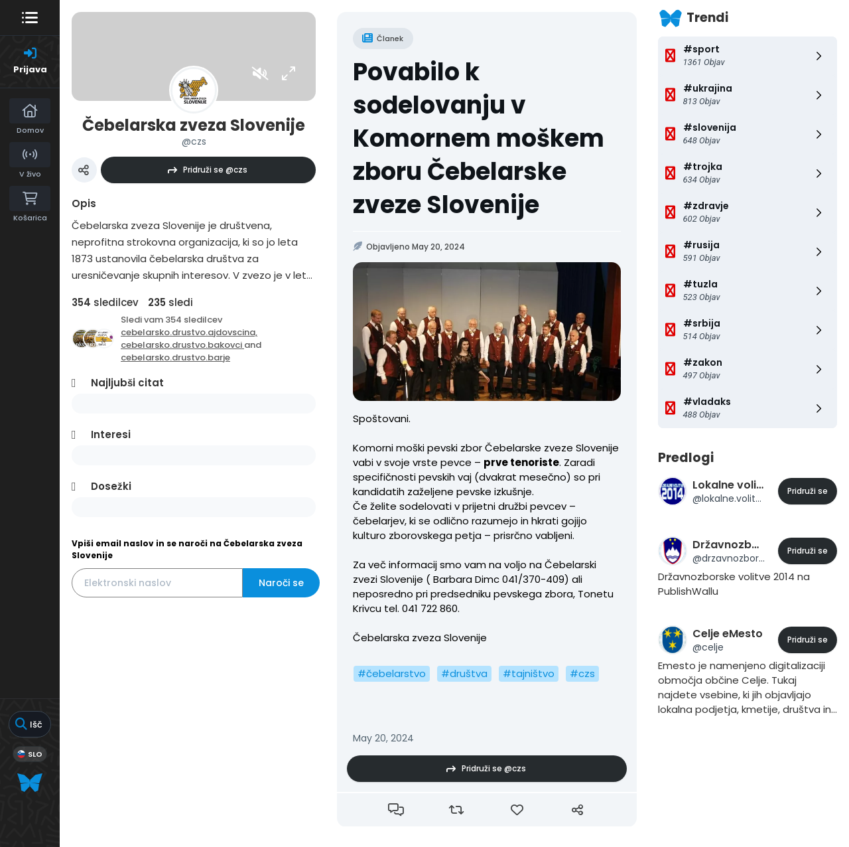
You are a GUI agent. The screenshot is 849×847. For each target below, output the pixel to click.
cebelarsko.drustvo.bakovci (182, 345)
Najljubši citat (127, 383)
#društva (464, 673)
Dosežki (111, 486)
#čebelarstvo (392, 673)
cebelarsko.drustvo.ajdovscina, (189, 332)
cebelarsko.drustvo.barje (175, 357)
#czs (582, 673)
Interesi (111, 434)
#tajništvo (529, 673)
